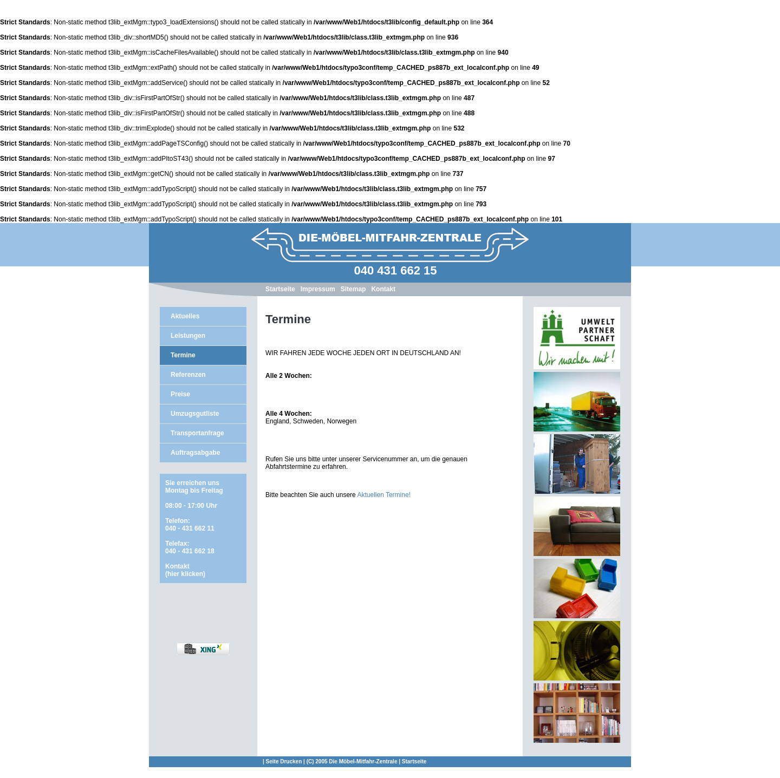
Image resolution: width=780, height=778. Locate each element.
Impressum (318, 289)
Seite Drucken (284, 761)
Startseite (280, 289)
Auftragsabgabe (195, 452)
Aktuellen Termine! (384, 495)
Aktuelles (185, 316)
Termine (183, 355)
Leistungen (188, 335)
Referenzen (188, 374)
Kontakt (383, 289)
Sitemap (353, 289)
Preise (180, 394)
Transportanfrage (197, 433)
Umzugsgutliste (195, 413)
